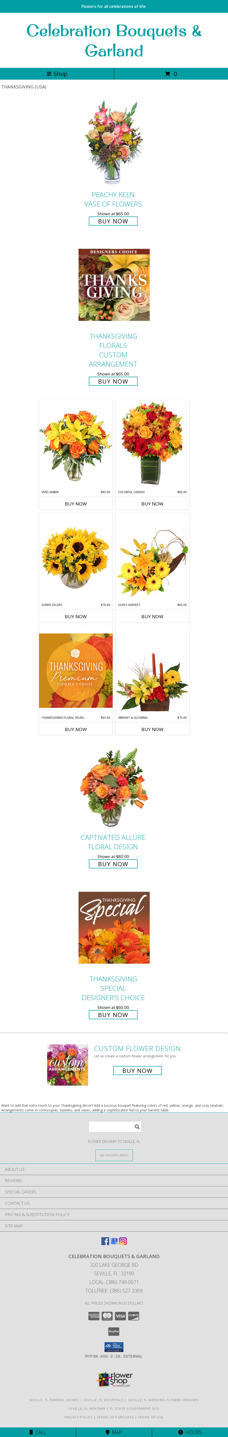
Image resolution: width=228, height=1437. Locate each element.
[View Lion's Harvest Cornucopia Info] (152, 557)
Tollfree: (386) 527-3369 (114, 1290)
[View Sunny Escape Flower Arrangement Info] (76, 558)
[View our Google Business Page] (114, 1243)
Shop (57, 74)
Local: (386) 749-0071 (114, 1282)
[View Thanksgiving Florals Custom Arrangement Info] (114, 285)
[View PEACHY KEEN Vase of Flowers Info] (114, 143)
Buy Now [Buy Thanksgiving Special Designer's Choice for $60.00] (113, 1015)
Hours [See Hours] (190, 1432)
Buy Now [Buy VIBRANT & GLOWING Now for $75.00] (152, 729)
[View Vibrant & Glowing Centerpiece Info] (152, 670)
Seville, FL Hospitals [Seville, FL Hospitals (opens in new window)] (103, 1400)
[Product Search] (115, 1126)
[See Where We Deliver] (114, 1155)
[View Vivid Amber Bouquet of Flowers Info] (76, 444)
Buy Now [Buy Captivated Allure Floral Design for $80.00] (113, 864)
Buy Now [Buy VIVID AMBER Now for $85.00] (76, 504)
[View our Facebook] (105, 1243)
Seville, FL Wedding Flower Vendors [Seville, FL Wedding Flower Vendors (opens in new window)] (163, 1400)
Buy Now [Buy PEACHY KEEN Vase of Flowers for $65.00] (113, 221)
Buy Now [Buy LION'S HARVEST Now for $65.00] (152, 616)
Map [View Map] (114, 1432)
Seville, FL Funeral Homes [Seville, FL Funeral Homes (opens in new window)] (54, 1400)
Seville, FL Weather (87, 1408)
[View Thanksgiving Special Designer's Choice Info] (114, 927)
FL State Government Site (135, 1408)
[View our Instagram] (123, 1243)
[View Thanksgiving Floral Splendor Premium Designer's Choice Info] (76, 670)
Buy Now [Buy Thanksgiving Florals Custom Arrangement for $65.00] (113, 381)
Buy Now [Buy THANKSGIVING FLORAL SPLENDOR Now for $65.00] (76, 729)
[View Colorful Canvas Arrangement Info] (152, 444)
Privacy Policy (79, 1417)
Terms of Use (151, 1417)
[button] (114, 1347)
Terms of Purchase (115, 1417)
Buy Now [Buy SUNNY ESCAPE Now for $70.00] (76, 616)
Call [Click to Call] (38, 1432)
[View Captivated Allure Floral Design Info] (114, 786)
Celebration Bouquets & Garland (114, 40)
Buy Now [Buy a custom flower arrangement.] (137, 1070)
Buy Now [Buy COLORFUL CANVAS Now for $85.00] (152, 504)
